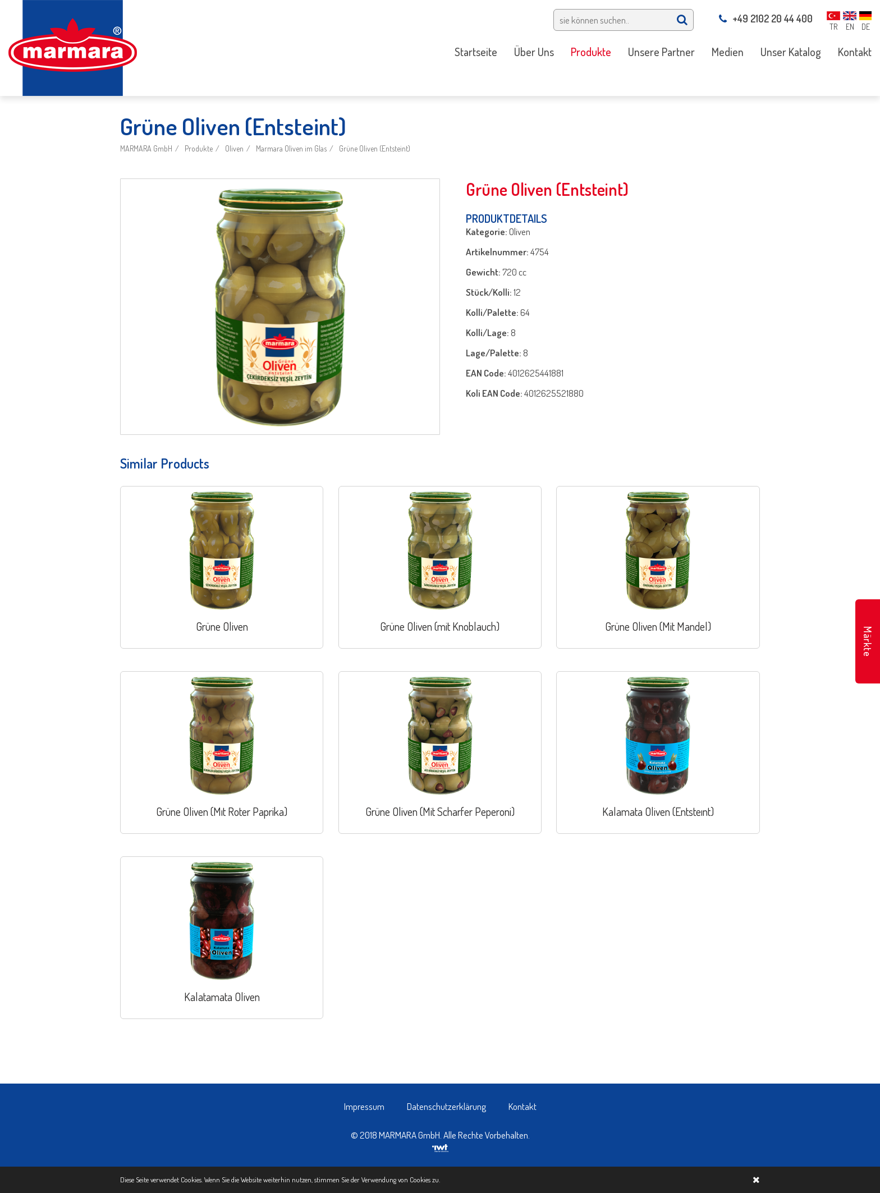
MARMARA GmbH (146, 148)
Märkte (867, 641)
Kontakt (522, 1106)
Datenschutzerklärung (446, 1106)
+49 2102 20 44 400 (766, 18)
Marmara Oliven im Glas (291, 148)
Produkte (199, 148)
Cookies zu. (425, 1179)
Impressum (364, 1106)
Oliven (234, 148)
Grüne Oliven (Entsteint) (374, 148)
